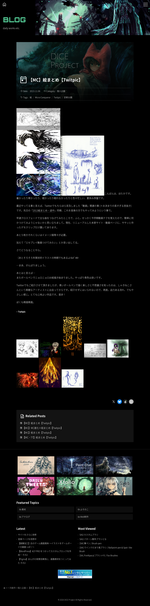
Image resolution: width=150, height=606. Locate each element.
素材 (24, 509)
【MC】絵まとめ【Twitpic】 (55, 80)
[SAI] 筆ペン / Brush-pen (91, 543)
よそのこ (84, 509)
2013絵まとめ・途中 (43, 210)
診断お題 (68, 97)
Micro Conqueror (43, 97)
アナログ (26, 516)
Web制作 (84, 516)
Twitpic (57, 97)
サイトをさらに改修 (27, 534)
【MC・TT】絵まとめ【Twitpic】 (40, 437)
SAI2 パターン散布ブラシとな (93, 538)
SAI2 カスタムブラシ (89, 534)
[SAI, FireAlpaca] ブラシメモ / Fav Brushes (99, 555)
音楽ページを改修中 (27, 538)
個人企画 (61, 91)
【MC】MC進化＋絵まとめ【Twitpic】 (43, 428)
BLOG (14, 19)
